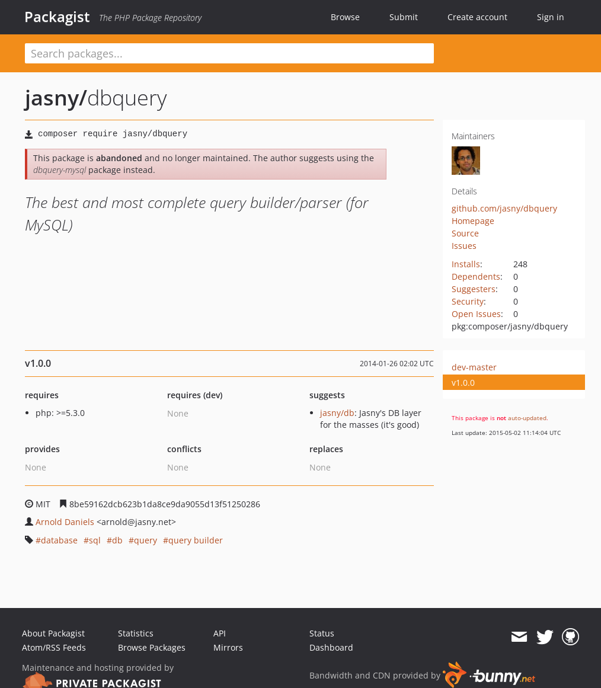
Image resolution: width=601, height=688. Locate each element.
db (117, 540)
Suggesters (473, 289)
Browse (345, 17)
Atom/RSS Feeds (54, 647)
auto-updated (527, 418)
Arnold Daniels (65, 521)
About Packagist (53, 633)
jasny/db (337, 412)
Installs (466, 264)
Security (468, 301)
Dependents (476, 276)
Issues (464, 245)
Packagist (57, 16)
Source (465, 233)
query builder (195, 540)
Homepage (473, 220)
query (145, 540)
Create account (477, 17)
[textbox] (229, 53)
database (59, 540)
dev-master (474, 367)
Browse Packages (152, 647)
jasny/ (56, 97)
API (219, 633)
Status (321, 633)
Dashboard (331, 647)
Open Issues (476, 313)
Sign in (550, 17)
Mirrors (228, 647)
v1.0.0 (463, 382)
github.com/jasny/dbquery (504, 208)
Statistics (136, 633)
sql (95, 540)
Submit (403, 17)
